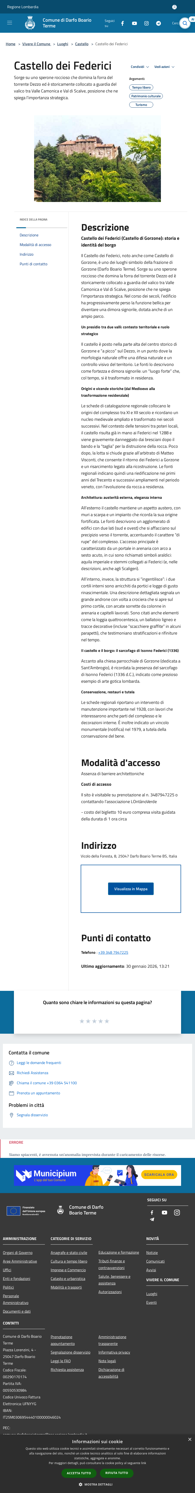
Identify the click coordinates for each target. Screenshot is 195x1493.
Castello (81, 44)
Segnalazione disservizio (70, 1352)
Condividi (141, 67)
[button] (97, 1484)
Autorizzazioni (110, 1292)
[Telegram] (156, 23)
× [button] (189, 1439)
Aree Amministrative (20, 1261)
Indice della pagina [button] (33, 219)
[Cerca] (185, 23)
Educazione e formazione (118, 1252)
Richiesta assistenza (67, 1369)
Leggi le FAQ (61, 1361)
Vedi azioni (165, 67)
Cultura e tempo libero (69, 1261)
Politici (8, 1287)
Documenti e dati (17, 1311)
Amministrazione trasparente (112, 1340)
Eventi (151, 1302)
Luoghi (62, 44)
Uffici (7, 1270)
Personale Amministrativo (15, 1299)
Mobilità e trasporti (66, 1287)
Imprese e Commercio (68, 1270)
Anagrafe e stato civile (69, 1252)
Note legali (107, 1361)
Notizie (152, 1252)
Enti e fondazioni (16, 1278)
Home (10, 44)
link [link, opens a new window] (143, 1463)
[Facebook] (120, 23)
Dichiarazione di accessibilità (111, 1373)
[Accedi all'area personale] (174, 7)
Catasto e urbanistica (68, 1278)
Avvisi (151, 1270)
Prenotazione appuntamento (63, 1340)
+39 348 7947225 (113, 952)
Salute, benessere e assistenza (114, 1279)
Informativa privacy (114, 1352)
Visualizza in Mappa (130, 889)
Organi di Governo (17, 1252)
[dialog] (97, 1464)
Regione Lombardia (22, 7)
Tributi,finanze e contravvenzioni (111, 1264)
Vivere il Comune (36, 44)
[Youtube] (132, 23)
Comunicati (155, 1261)
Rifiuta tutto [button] (116, 1473)
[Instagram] (144, 23)
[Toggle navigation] (9, 23)
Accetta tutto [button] (79, 1473)
